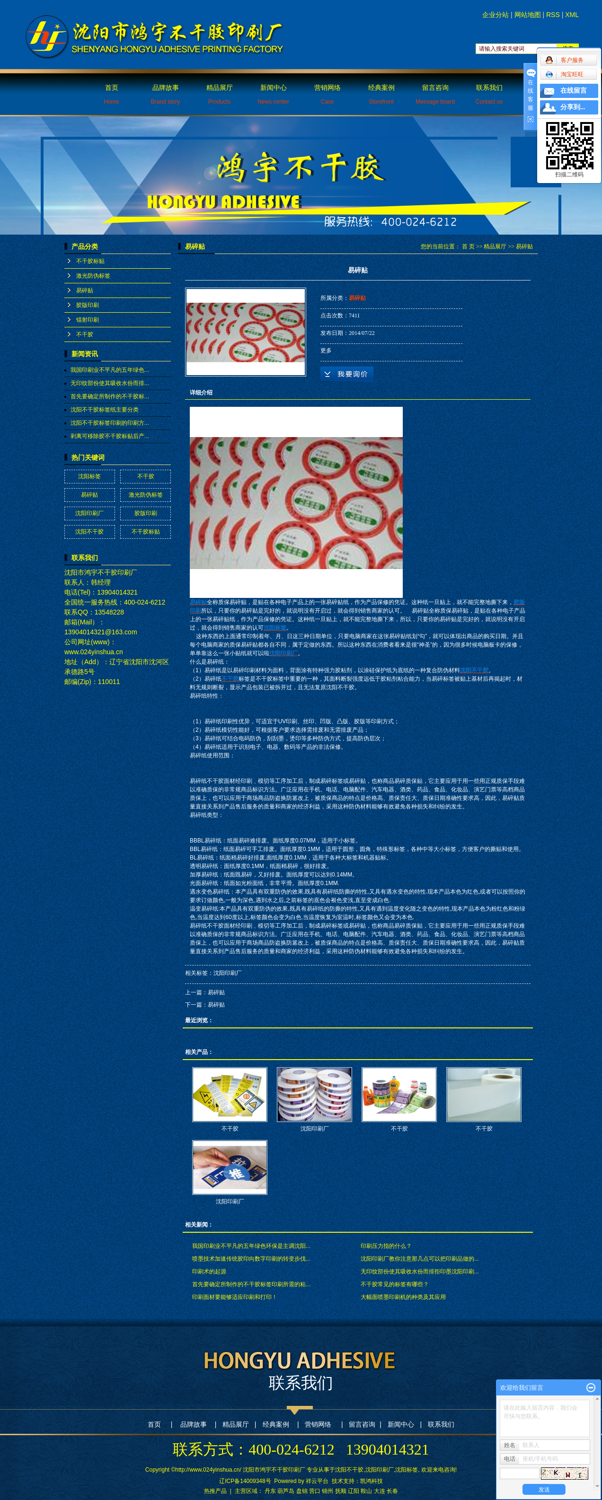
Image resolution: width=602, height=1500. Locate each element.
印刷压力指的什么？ (386, 1246)
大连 (379, 1491)
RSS (553, 14)
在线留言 (573, 90)
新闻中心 (273, 94)
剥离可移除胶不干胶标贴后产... (110, 436)
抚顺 (340, 1491)
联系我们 (489, 94)
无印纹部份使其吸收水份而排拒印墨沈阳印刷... (420, 1271)
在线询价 (346, 374)
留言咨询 (435, 94)
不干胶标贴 (90, 261)
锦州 (327, 1491)
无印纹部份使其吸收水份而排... (110, 383)
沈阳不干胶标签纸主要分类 (105, 409)
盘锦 (302, 1491)
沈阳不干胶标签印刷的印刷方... (110, 423)
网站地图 (527, 14)
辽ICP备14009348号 (245, 1481)
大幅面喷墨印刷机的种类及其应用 (403, 1297)
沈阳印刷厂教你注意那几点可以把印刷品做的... (420, 1258)
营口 (314, 1491)
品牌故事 (165, 94)
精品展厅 (219, 94)
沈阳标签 (89, 476)
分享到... (572, 107)
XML (572, 14)
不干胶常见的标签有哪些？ (395, 1284)
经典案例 (381, 94)
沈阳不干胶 (89, 531)
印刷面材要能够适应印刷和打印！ (234, 1297)
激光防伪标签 (93, 275)
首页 (111, 94)
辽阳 (353, 1491)
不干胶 (84, 334)
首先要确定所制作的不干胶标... (110, 396)
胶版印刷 (87, 305)
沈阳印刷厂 (89, 513)
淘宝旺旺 (564, 74)
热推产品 (215, 1491)
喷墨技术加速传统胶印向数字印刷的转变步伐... (251, 1258)
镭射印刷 (87, 319)
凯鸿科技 (371, 1481)
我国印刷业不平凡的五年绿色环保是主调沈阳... (251, 1246)
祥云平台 (317, 1481)
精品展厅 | (239, 1424)
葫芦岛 (285, 1491)
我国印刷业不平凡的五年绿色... (110, 370)
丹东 (270, 1491)
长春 (392, 1491)
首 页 (468, 246)
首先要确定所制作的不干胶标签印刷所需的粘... (251, 1284)
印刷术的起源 (209, 1271)
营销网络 (327, 94)
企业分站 (495, 14)
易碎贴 (84, 290)
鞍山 (366, 1491)
